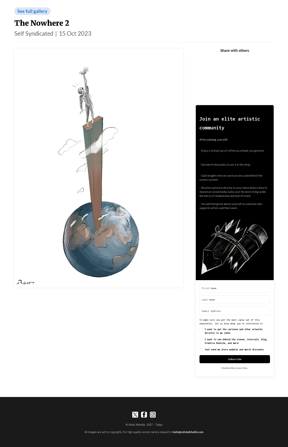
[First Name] (234, 288)
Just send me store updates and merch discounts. (235, 349)
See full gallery (32, 11)
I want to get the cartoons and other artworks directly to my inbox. (233, 331)
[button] (234, 244)
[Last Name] (234, 299)
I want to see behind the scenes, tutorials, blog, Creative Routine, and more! (236, 341)
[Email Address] (234, 311)
